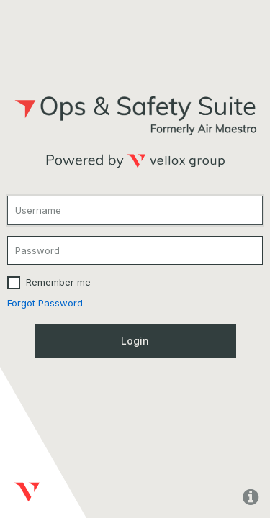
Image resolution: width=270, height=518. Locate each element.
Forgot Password (45, 303)
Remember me (58, 282)
